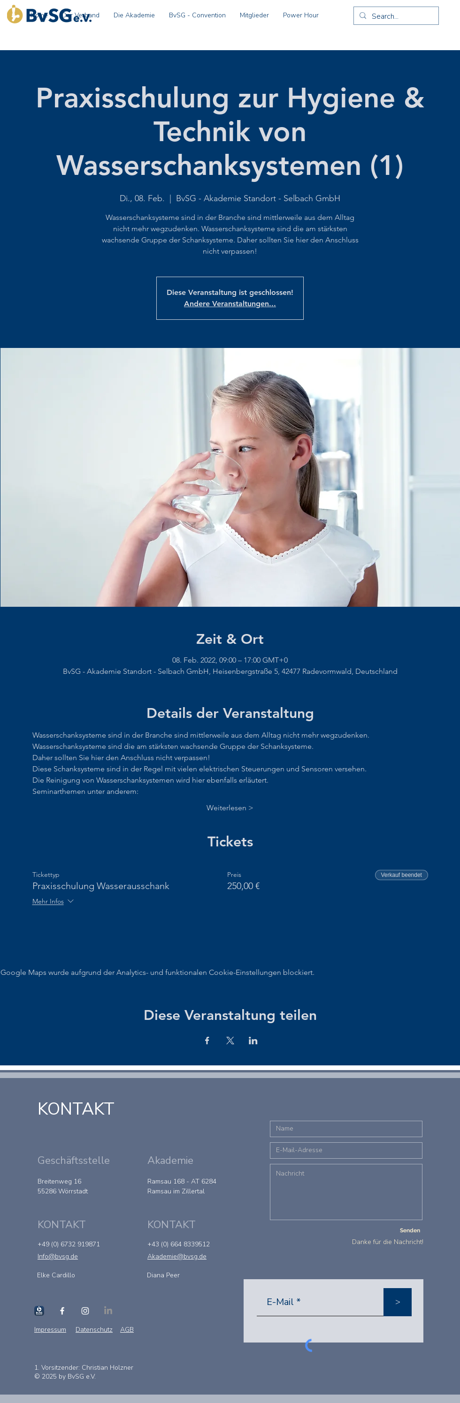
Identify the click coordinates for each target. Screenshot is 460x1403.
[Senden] (409, 1230)
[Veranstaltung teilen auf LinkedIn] (253, 1040)
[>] (397, 1302)
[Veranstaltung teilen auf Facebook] (207, 1040)
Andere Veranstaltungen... (230, 303)
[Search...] (395, 16)
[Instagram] (85, 1311)
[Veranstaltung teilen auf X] (230, 1040)
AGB (127, 1329)
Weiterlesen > (230, 807)
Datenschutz (94, 1329)
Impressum (50, 1329)
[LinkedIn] (108, 1311)
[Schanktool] (39, 1311)
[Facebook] (62, 1311)
